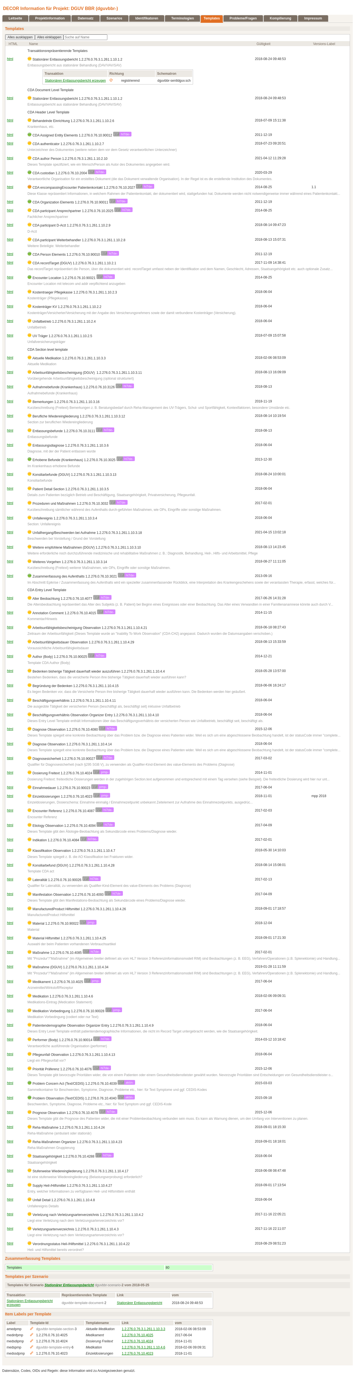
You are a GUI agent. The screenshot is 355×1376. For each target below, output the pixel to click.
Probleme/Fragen (243, 18)
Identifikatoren (146, 18)
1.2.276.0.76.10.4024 (137, 1341)
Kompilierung (280, 18)
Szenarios (114, 18)
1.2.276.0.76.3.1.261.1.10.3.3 (143, 1329)
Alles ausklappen (20, 37)
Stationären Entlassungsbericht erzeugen (75, 81)
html (10, 59)
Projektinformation (50, 18)
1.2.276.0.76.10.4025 (137, 1335)
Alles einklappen (49, 37)
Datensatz (85, 18)
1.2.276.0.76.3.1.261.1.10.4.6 (143, 1347)
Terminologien (182, 18)
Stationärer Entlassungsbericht (139, 1303)
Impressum (313, 18)
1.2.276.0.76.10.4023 (137, 1353)
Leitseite (15, 18)
